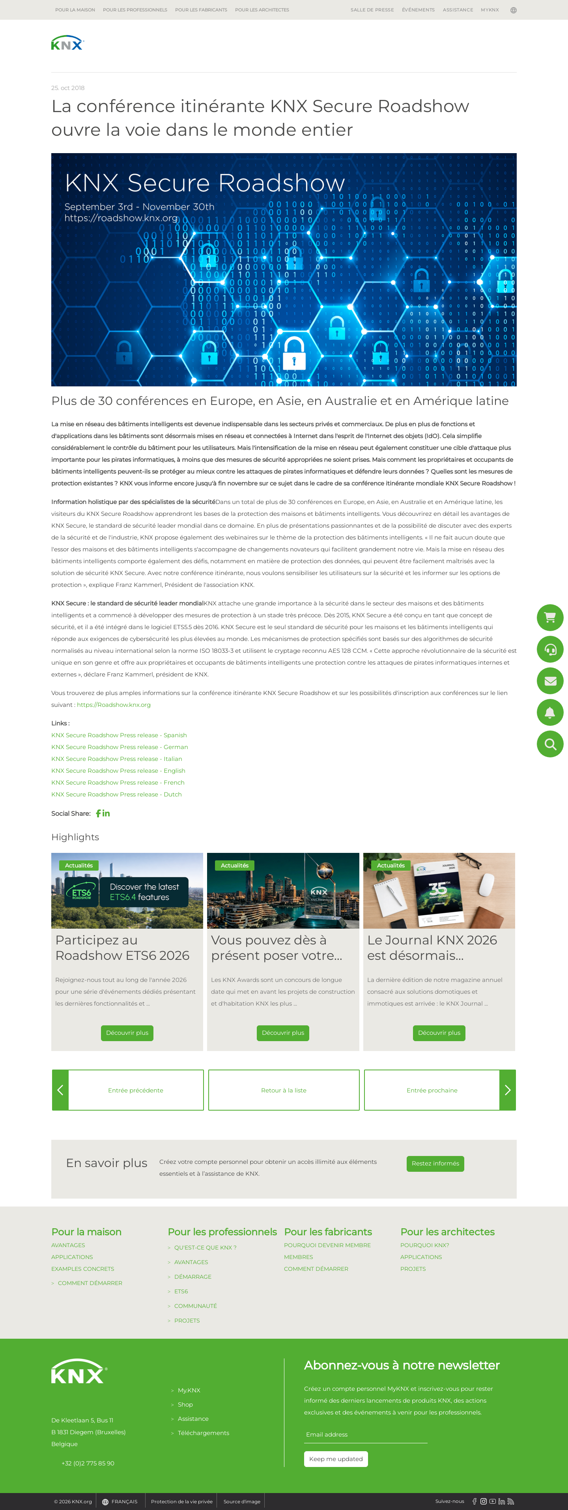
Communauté (195, 1306)
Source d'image (242, 1501)
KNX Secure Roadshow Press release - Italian (116, 758)
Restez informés (435, 1163)
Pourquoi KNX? (424, 1245)
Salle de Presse (372, 10)
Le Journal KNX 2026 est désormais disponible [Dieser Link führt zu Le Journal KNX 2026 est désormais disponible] (432, 948)
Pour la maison (75, 10)
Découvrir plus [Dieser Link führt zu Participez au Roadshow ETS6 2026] (127, 1032)
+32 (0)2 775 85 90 (82, 1463)
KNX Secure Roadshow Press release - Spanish (119, 735)
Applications (72, 1257)
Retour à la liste (283, 1090)
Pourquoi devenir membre (327, 1245)
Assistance (458, 10)
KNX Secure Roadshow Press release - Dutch (116, 794)
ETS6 (181, 1291)
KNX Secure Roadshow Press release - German (119, 747)
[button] (98, 813)
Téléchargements (203, 1433)
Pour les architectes (262, 10)
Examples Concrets (82, 1268)
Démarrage (192, 1276)
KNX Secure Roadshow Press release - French (118, 782)
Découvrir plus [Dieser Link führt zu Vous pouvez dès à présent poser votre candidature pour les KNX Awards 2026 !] (283, 1032)
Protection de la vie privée (182, 1501)
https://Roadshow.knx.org (114, 704)
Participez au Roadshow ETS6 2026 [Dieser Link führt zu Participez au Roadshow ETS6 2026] (122, 948)
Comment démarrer (90, 1283)
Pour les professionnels (135, 10)
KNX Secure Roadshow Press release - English (118, 770)
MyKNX (490, 10)
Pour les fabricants (201, 10)
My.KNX (189, 1390)
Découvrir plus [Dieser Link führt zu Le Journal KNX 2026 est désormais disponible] (439, 1032)
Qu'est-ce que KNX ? (205, 1247)
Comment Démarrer (316, 1268)
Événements (418, 10)
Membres (298, 1257)
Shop (185, 1404)
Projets (187, 1320)
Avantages (68, 1245)
